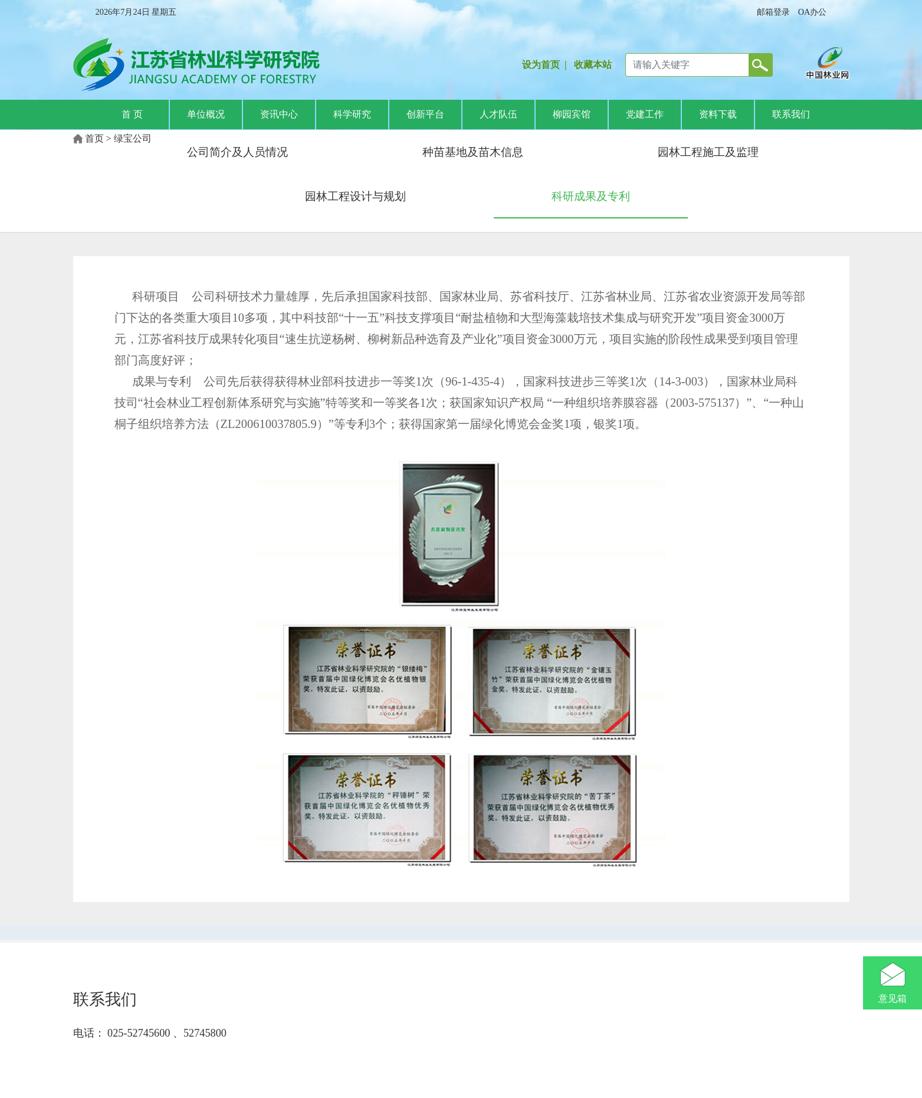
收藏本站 (593, 65)
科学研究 (352, 114)
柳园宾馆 (571, 114)
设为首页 (541, 65)
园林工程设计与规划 (355, 196)
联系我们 (791, 114)
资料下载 (718, 114)
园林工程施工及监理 (708, 152)
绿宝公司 (133, 138)
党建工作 (645, 114)
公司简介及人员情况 (237, 152)
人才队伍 (498, 114)
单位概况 (206, 114)
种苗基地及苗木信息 (472, 152)
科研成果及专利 (591, 196)
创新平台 (425, 114)
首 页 (132, 114)
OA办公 (812, 12)
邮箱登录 (773, 12)
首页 (94, 138)
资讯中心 (279, 114)
